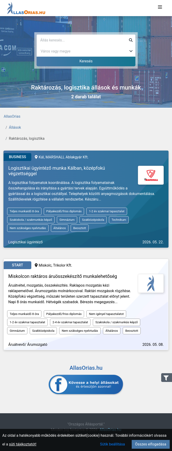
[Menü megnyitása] (160, 7)
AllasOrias (12, 116)
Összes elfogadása (150, 444)
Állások (15, 127)
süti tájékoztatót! (22, 444)
